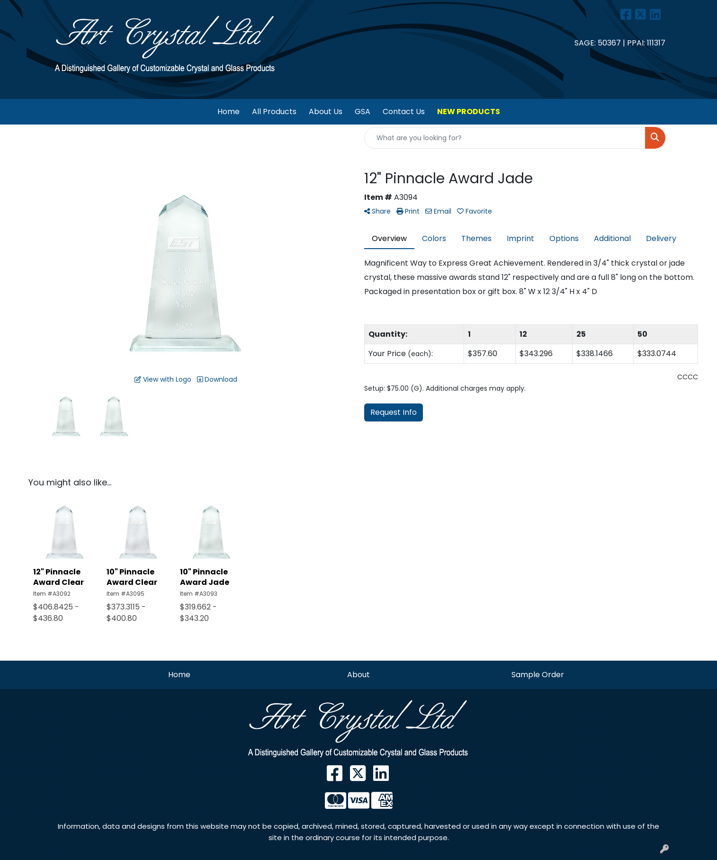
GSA (362, 111)
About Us (325, 111)
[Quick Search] (504, 138)
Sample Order (537, 674)
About (358, 674)
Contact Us (404, 111)
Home (228, 111)
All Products (274, 111)
